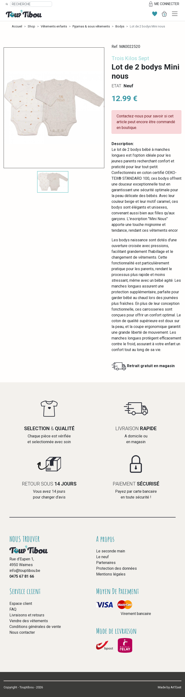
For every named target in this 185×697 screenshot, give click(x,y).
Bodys (119, 26)
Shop (31, 26)
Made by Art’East (169, 687)
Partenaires (106, 562)
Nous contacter (22, 632)
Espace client (20, 603)
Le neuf (102, 557)
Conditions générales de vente (35, 626)
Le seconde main (110, 551)
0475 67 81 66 (21, 576)
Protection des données (116, 568)
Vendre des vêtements (28, 621)
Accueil (17, 26)
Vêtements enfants (54, 26)
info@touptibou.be (24, 570)
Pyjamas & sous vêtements (91, 26)
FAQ (12, 609)
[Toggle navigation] (174, 14)
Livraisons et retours (26, 615)
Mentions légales (111, 574)
